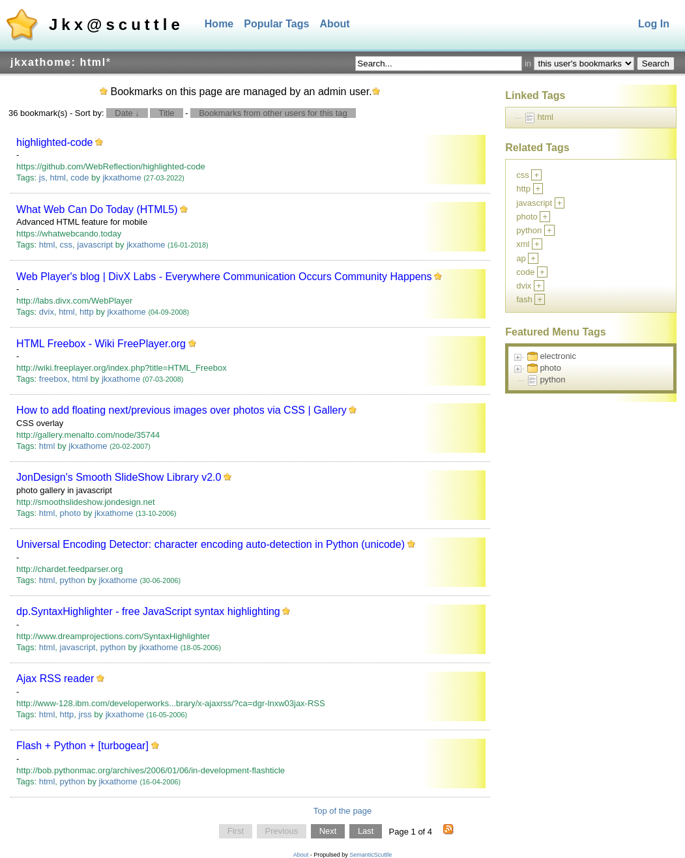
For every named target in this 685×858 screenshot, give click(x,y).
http (87, 312)
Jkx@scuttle (116, 24)
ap (520, 258)
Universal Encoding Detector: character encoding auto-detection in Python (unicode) (210, 544)
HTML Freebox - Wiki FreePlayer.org (101, 343)
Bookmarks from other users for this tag (273, 113)
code (79, 177)
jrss (85, 714)
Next (328, 832)
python (72, 580)
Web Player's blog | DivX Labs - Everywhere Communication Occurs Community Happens (223, 276)
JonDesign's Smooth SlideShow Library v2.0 (118, 477)
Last (366, 832)
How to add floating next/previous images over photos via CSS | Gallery (181, 410)
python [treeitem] (552, 379)
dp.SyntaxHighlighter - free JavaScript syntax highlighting (148, 611)
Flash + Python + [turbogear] (82, 745)
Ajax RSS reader (55, 678)
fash (524, 299)
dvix (46, 312)
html (58, 177)
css (66, 245)
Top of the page (342, 811)
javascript (95, 245)
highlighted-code (54, 142)
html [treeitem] (545, 117)
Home (219, 23)
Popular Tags (276, 23)
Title (166, 113)
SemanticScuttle (370, 854)
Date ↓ (127, 113)
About (334, 23)
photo (70, 513)
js (42, 177)
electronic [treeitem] (558, 356)
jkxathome (121, 177)
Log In (653, 23)
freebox (53, 379)
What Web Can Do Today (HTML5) (97, 209)
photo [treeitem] (550, 368)
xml (522, 244)
